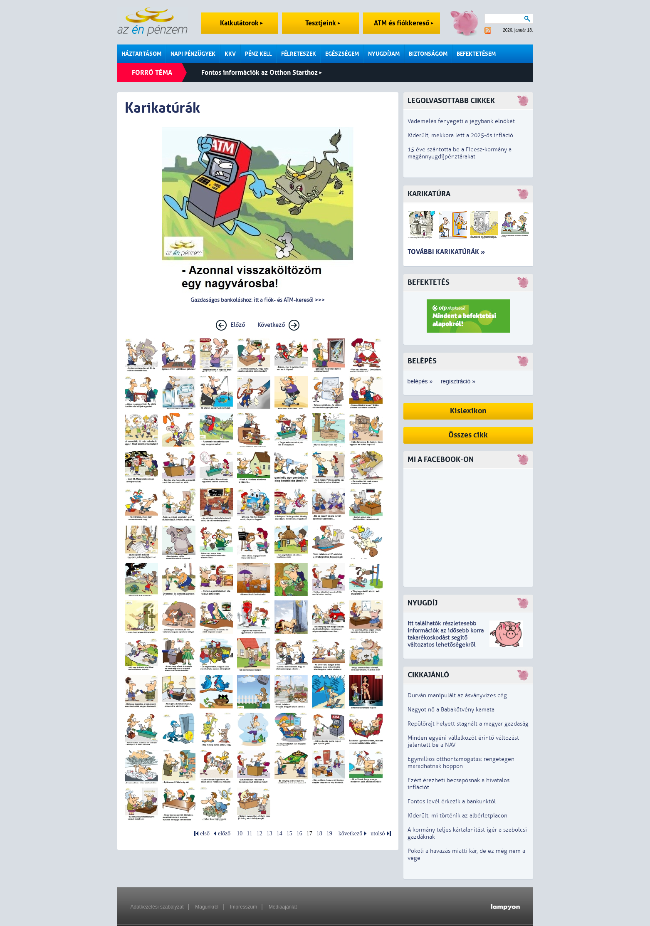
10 (239, 833)
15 (289, 833)
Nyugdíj (422, 603)
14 (279, 833)
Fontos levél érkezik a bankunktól (452, 801)
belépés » (420, 381)
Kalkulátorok (241, 23)
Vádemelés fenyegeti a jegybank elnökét (461, 121)
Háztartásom (141, 53)
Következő (271, 324)
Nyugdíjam (384, 53)
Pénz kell (258, 53)
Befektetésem (476, 53)
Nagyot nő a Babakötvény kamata (451, 709)
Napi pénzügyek (193, 53)
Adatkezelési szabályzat (157, 907)
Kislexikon (468, 411)
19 (329, 833)
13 (269, 833)
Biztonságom (428, 53)
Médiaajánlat (283, 907)
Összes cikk (468, 435)
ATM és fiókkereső (403, 23)
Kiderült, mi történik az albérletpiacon (457, 815)
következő (351, 833)
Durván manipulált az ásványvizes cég (457, 695)
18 (319, 833)
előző (224, 833)
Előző (237, 324)
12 (259, 833)
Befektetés (429, 282)
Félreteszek (298, 53)
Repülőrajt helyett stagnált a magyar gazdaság (468, 723)
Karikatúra (429, 194)
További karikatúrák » (446, 252)
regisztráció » (458, 381)
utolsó (378, 833)
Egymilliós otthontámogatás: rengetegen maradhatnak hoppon (461, 763)
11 (249, 833)
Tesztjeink (322, 23)
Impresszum (243, 907)
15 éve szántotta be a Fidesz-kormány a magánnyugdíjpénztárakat (460, 153)
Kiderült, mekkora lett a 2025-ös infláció (460, 135)
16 (299, 833)
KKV (230, 53)
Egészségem (342, 53)
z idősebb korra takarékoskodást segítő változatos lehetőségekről (446, 637)
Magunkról (206, 907)
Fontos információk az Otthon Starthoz (261, 73)
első (205, 833)
